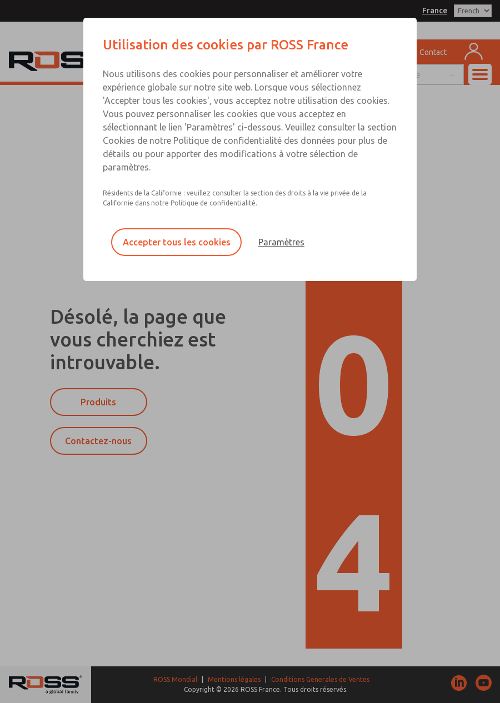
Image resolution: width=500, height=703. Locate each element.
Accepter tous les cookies (177, 242)
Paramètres (281, 242)
